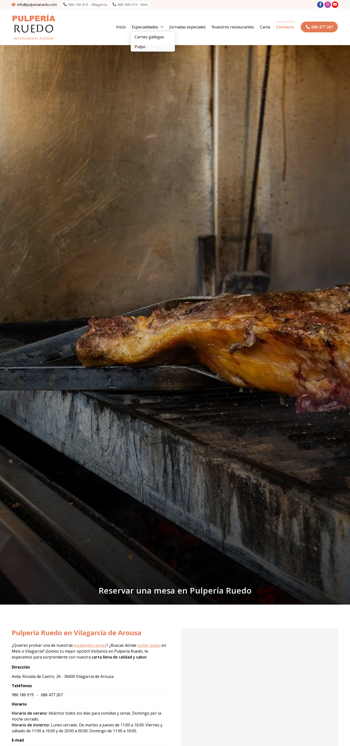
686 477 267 (52, 694)
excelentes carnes (90, 645)
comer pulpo (149, 645)
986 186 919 (23, 694)
